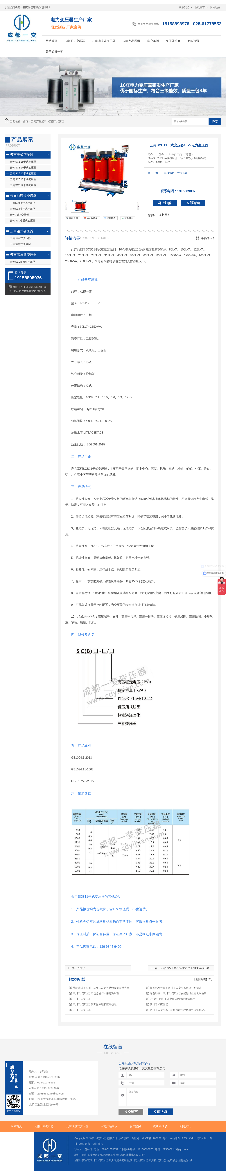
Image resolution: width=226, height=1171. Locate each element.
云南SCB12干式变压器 (23, 185)
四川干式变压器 (82, 998)
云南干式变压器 (74, 40)
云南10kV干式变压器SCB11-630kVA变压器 (184, 968)
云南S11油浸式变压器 (22, 220)
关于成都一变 (54, 51)
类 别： (154, 173)
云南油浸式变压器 (103, 40)
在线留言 (200, 7)
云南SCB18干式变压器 (23, 161)
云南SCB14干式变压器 (23, 167)
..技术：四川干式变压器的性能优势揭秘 (172, 998)
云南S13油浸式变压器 (22, 208)
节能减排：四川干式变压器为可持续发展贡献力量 (101, 987)
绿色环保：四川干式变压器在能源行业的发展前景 (178, 993)
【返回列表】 (200, 979)
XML (192, 1138)
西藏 (87, 1143)
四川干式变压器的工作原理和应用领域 (94, 1004)
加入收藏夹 (92, 218)
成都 (81, 1143)
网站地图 (215, 7)
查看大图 (73, 218)
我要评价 (111, 218)
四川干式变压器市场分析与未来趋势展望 (96, 993)
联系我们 (184, 7)
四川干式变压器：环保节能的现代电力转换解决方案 (179, 1009)
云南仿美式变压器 (20, 238)
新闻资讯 (193, 40)
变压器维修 (173, 40)
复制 (161, 214)
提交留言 (131, 1112)
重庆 (100, 1143)
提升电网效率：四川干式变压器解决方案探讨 (175, 987)
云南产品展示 (131, 40)
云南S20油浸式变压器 (22, 202)
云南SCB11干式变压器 (23, 173)
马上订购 (164, 203)
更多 (167, 214)
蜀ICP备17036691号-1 (155, 1138)
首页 (25, 121)
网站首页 (51, 40)
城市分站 (201, 1138)
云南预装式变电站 (20, 244)
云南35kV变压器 (19, 214)
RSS (185, 1138)
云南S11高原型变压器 (22, 261)
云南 (94, 1143)
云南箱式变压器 (21, 231)
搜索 (215, 121)
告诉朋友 (128, 218)
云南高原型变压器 (23, 255)
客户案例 (153, 40)
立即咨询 (193, 203)
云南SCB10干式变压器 (23, 179)
